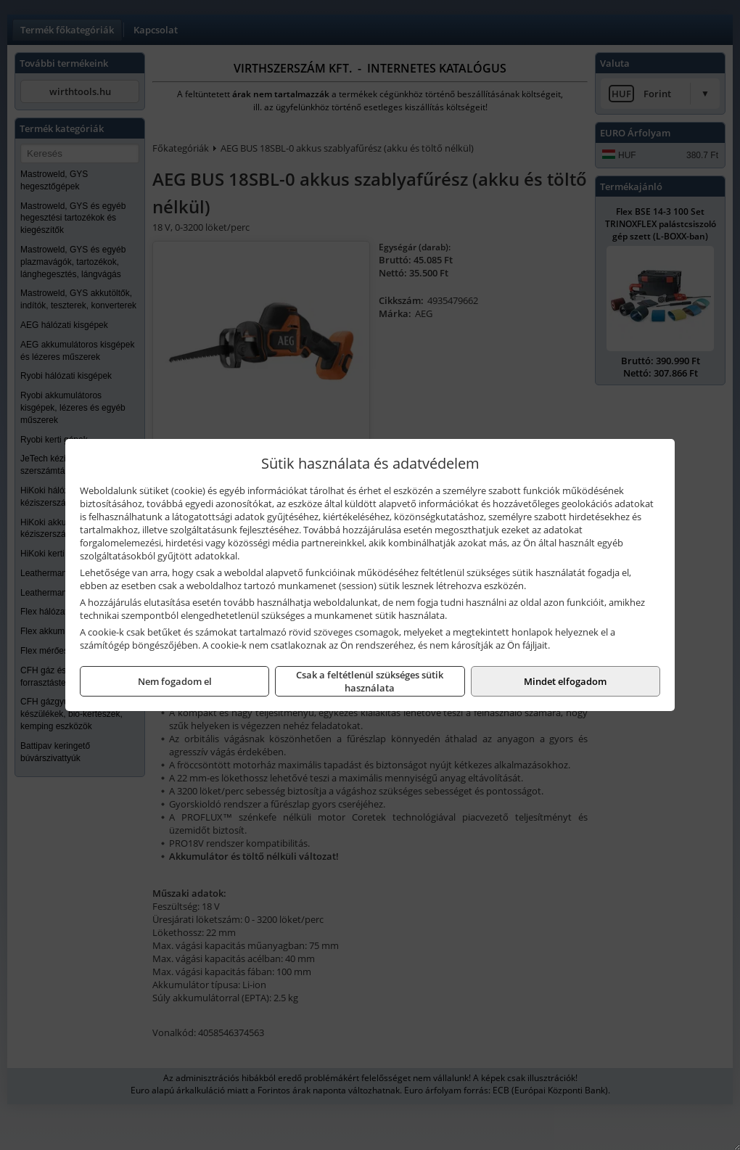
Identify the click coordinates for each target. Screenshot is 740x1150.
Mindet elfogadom (565, 681)
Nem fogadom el (175, 681)
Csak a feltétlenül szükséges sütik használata (369, 681)
